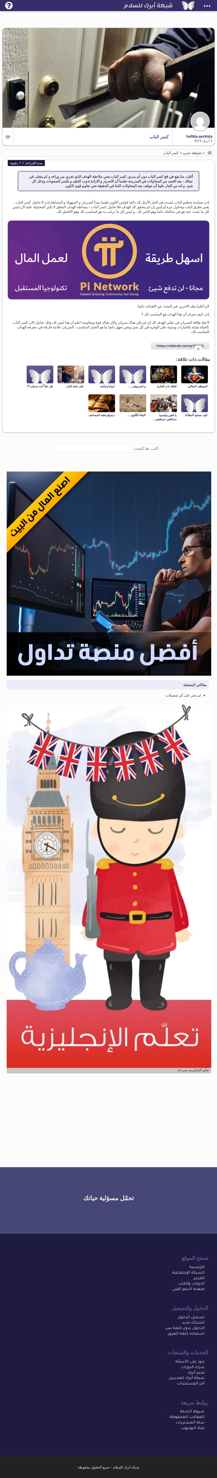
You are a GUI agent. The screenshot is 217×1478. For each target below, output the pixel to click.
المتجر (199, 1278)
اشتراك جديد (193, 1323)
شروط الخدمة (192, 1412)
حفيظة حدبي (192, 152)
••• (207, 6)
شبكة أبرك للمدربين (187, 1378)
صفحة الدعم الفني (188, 1289)
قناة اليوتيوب (193, 1428)
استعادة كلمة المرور (186, 1334)
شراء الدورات (193, 1367)
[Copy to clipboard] (198, 348)
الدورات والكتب (191, 1284)
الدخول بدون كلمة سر (185, 1328)
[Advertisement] (109, 1112)
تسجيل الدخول (191, 1318)
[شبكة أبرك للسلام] (188, 5)
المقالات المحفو (190, 1417)
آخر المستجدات (191, 1384)
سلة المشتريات (190, 1423)
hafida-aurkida (199, 136)
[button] (7, 136)
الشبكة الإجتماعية (188, 1273)
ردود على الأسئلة (190, 1362)
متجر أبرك (196, 1373)
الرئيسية (197, 1267)
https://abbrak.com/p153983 (180, 345)
